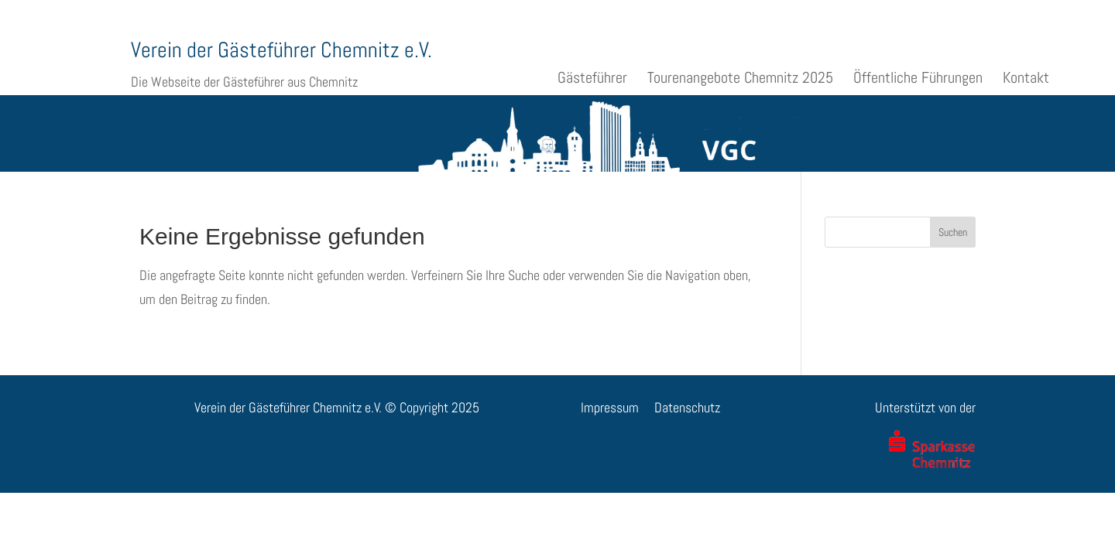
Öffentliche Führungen (918, 77)
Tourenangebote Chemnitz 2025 (740, 77)
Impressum (610, 407)
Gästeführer (592, 77)
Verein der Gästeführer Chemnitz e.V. (281, 49)
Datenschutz (687, 407)
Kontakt (1026, 77)
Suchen (952, 232)
